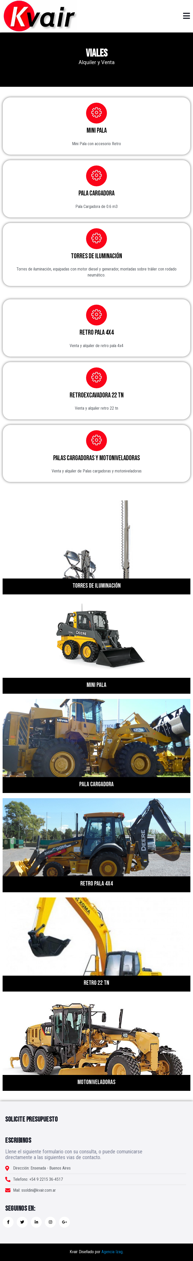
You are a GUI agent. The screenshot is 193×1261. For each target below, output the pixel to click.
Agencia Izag (112, 1251)
